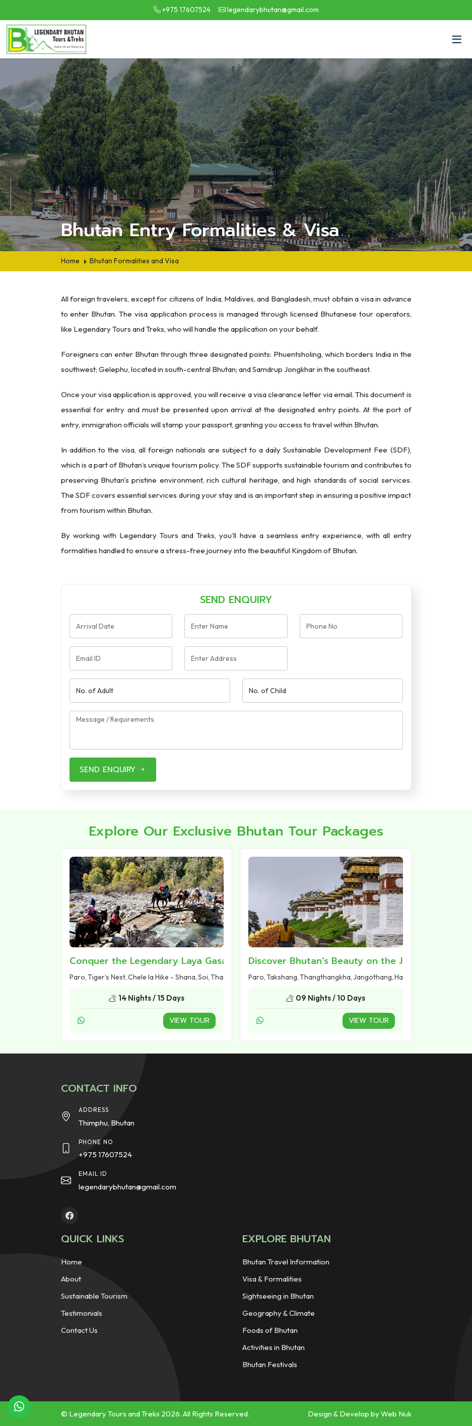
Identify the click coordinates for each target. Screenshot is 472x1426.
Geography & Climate (278, 1313)
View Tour (189, 1020)
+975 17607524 (186, 9)
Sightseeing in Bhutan (278, 1296)
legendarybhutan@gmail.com (273, 9)
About (71, 1279)
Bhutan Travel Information (285, 1261)
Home (71, 1261)
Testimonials (81, 1313)
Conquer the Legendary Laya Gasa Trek (160, 961)
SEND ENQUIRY (113, 769)
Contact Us (79, 1330)
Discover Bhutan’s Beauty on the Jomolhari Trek (356, 961)
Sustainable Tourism (94, 1296)
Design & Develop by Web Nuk (360, 1413)
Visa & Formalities (272, 1279)
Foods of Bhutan (270, 1330)
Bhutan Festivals (269, 1364)
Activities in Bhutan (273, 1347)
